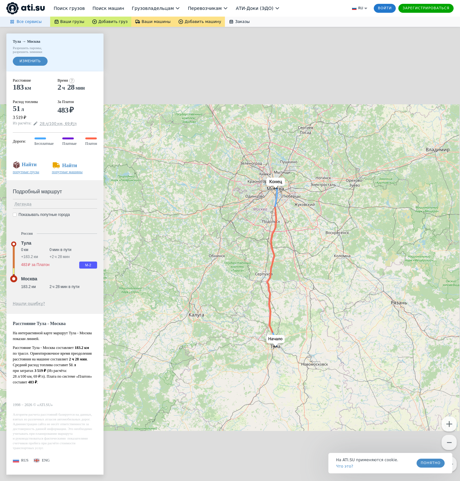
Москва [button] (29, 278)
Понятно (431, 463)
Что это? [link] (344, 466)
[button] (274, 341)
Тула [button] (26, 243)
